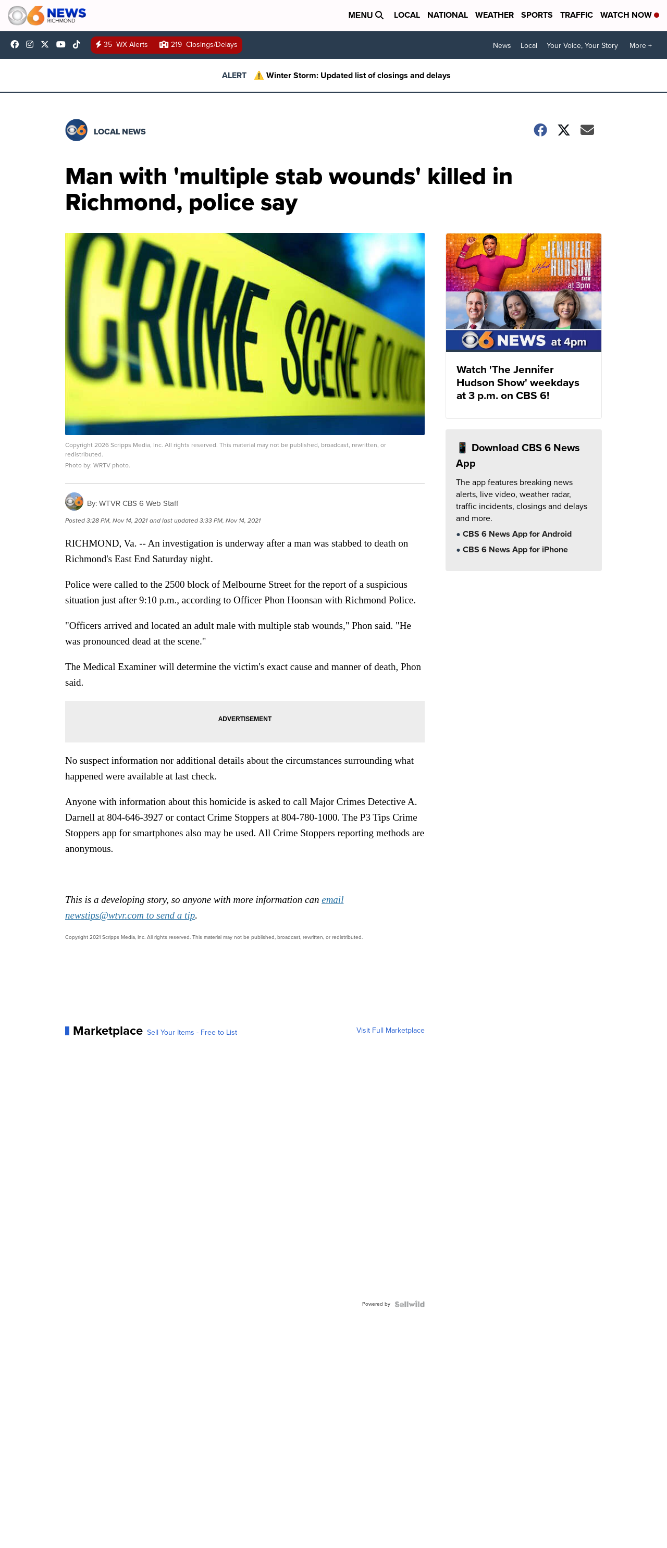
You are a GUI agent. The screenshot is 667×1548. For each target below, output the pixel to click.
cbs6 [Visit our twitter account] (47, 44)
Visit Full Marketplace (390, 1030)
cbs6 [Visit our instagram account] (32, 44)
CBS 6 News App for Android (516, 534)
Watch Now (629, 15)
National (447, 15)
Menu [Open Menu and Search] (366, 15)
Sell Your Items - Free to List (192, 1032)
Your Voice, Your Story (582, 45)
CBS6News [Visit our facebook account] (17, 44)
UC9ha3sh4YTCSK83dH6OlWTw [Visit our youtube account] (63, 44)
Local (407, 15)
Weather (494, 15)
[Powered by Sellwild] (409, 1304)
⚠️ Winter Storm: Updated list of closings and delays (352, 75)
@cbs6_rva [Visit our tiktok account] (79, 44)
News (502, 45)
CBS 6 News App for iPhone (514, 550)
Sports (537, 15)
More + (640, 45)
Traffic (576, 15)
